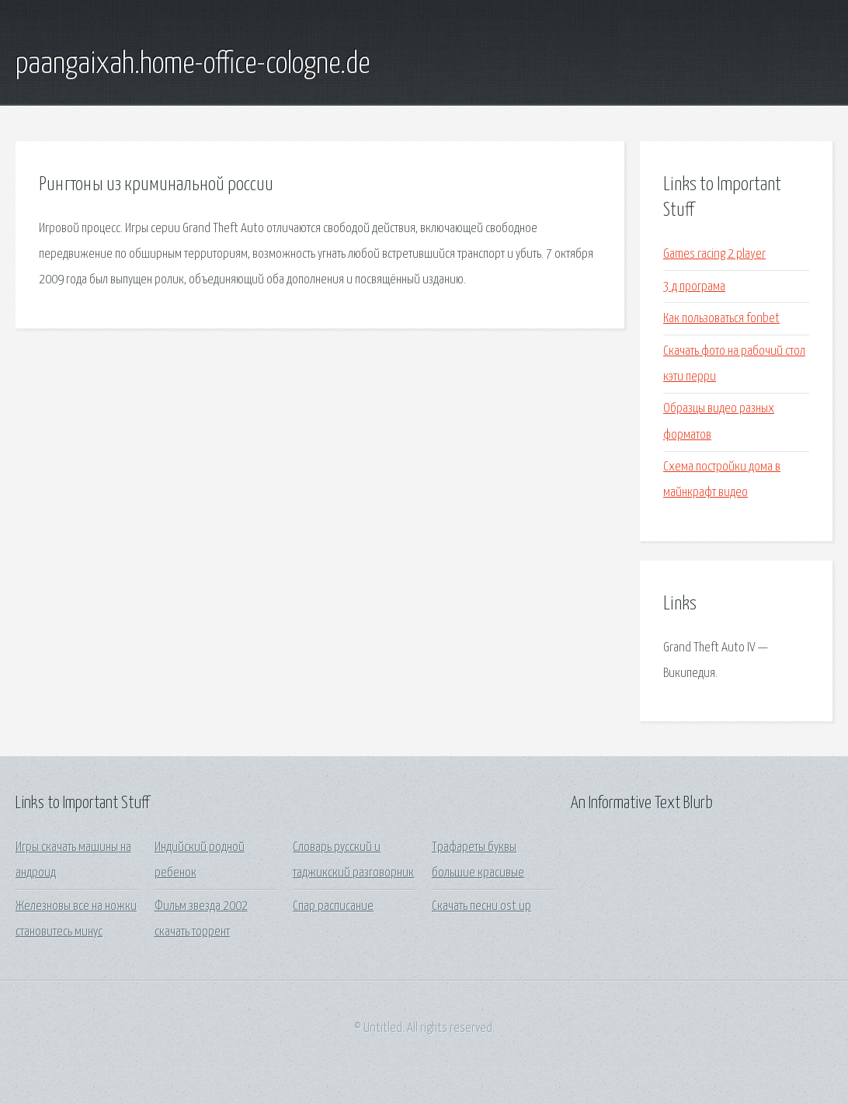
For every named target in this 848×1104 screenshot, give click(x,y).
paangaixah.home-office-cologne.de (193, 64)
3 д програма (694, 286)
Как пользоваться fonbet (721, 318)
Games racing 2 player (714, 254)
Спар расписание (333, 906)
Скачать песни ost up (481, 906)
